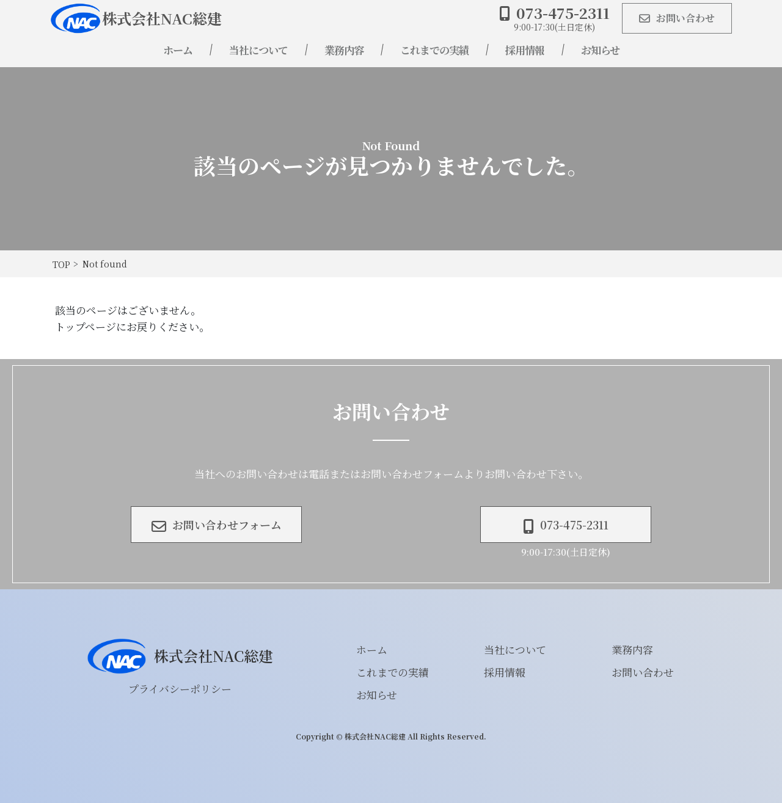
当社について (258, 49)
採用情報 (524, 49)
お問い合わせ (643, 672)
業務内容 (344, 49)
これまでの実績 (434, 49)
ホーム (177, 49)
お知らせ (600, 49)
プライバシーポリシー (180, 688)
